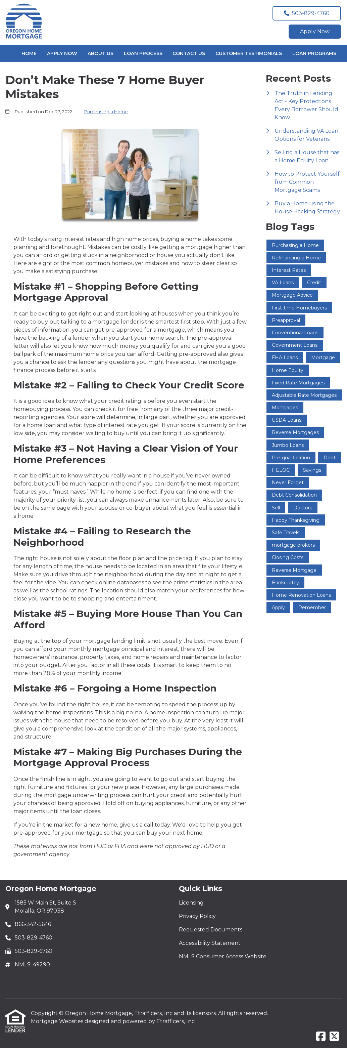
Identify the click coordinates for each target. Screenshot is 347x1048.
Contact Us (188, 53)
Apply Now (315, 31)
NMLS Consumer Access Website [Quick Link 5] (222, 956)
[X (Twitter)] (334, 1037)
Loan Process (143, 53)
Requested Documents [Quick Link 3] (210, 929)
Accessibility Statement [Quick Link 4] (210, 943)
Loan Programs (314, 53)
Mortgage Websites (58, 1021)
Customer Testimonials (248, 53)
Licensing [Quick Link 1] (191, 902)
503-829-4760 (307, 13)
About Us (100, 53)
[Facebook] (321, 1037)
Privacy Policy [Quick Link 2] (197, 916)
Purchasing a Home (106, 111)
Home (29, 53)
